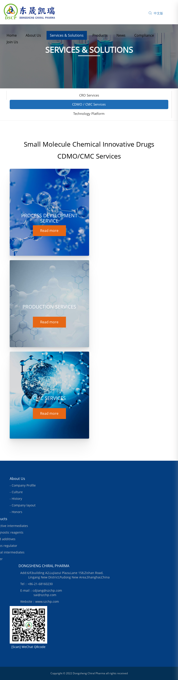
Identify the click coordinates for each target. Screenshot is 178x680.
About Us (33, 35)
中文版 (158, 13)
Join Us (12, 42)
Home (12, 35)
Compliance (144, 35)
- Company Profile (23, 485)
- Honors (16, 512)
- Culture (16, 492)
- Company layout (23, 505)
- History (16, 498)
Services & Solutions (67, 35)
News (121, 35)
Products (100, 35)
